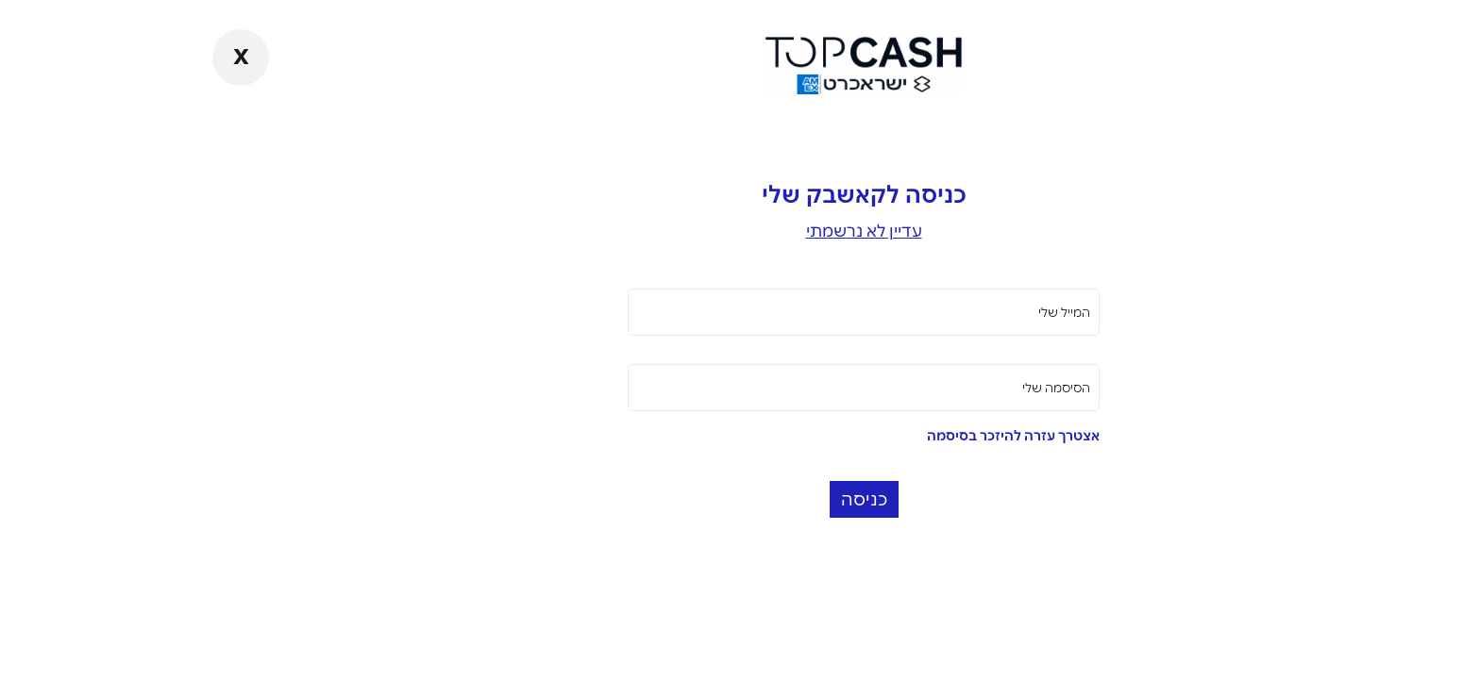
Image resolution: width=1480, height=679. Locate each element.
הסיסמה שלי (933, 387)
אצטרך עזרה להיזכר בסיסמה (889, 435)
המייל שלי (941, 312)
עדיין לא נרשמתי (740, 230)
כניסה (740, 499)
